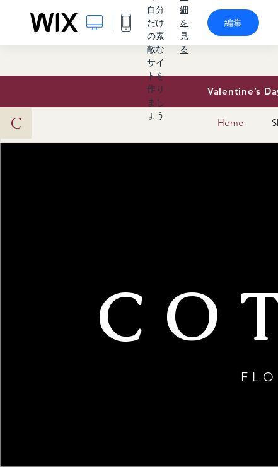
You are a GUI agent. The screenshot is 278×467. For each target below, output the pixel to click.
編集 (233, 22)
